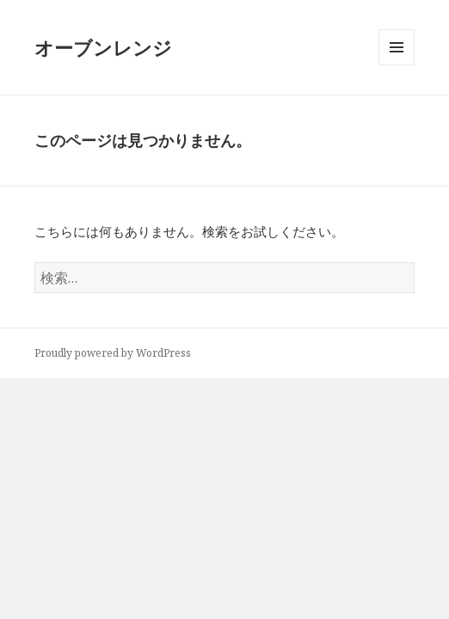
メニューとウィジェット (396, 64)
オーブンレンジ (103, 47)
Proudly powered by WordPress (112, 353)
